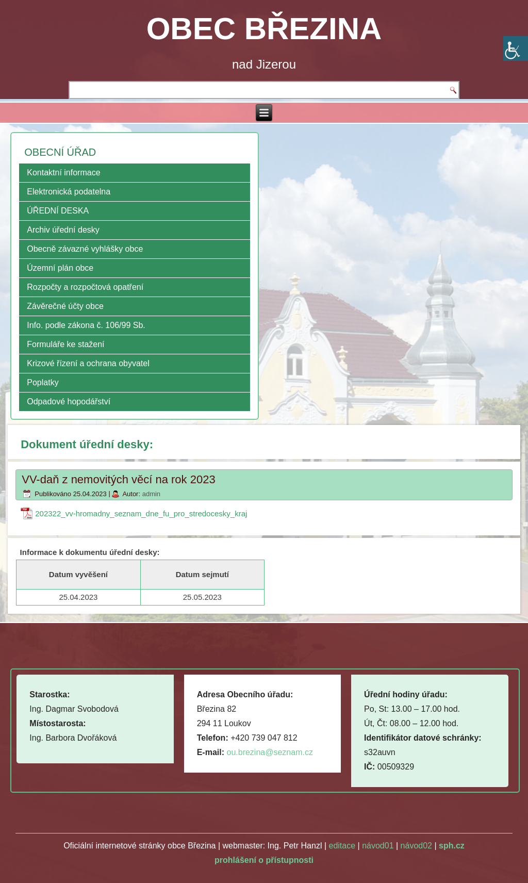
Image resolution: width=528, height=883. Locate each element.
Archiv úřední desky (63, 229)
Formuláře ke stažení (65, 344)
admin (151, 494)
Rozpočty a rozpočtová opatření (85, 287)
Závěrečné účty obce (65, 306)
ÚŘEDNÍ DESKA (58, 210)
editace (342, 845)
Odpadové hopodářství (68, 401)
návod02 (416, 845)
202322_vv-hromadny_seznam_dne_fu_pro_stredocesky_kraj (141, 513)
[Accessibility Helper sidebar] (515, 48)
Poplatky (42, 382)
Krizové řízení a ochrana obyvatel (88, 363)
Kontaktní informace (63, 172)
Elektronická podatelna (68, 191)
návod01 (377, 845)
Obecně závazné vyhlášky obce (85, 248)
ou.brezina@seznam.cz (269, 752)
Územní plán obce (60, 268)
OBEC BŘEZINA (264, 28)
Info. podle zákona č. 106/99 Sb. (86, 325)
